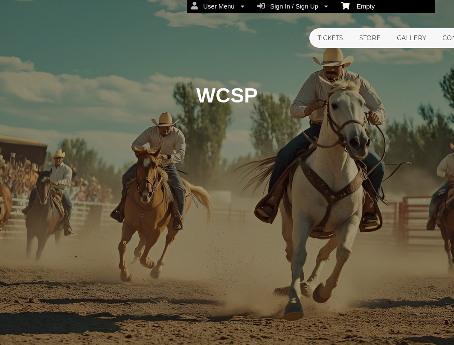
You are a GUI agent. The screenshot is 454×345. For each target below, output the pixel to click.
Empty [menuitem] (358, 5)
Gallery (411, 38)
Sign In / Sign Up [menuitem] (292, 6)
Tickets (330, 38)
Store (370, 38)
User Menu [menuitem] (217, 6)
